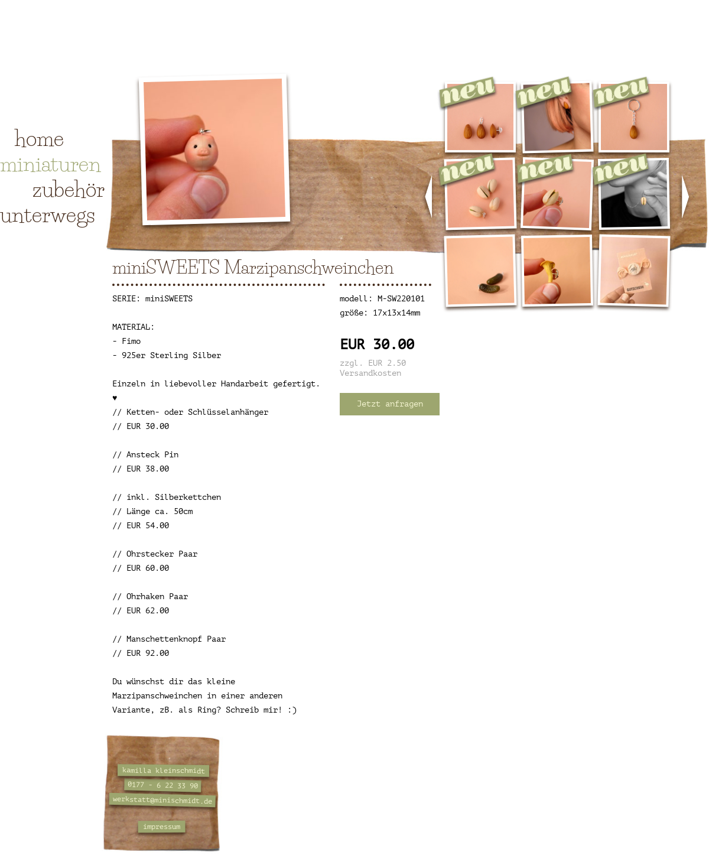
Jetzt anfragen (390, 403)
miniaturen (50, 164)
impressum (161, 827)
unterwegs (47, 214)
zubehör (68, 189)
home (39, 138)
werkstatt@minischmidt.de (162, 800)
